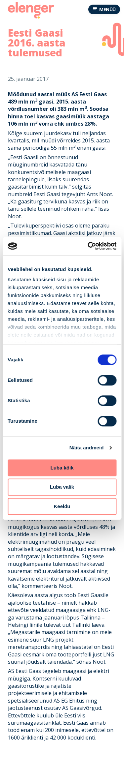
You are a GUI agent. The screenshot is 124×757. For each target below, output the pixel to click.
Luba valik (62, 487)
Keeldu (62, 506)
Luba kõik (61, 467)
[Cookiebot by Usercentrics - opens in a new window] (88, 246)
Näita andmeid (86, 447)
